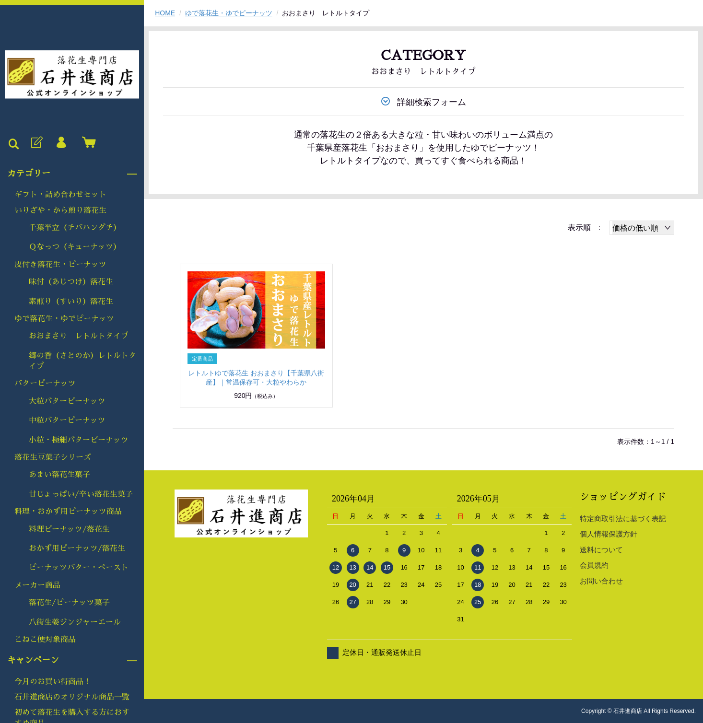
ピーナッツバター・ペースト (79, 567)
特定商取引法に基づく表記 (623, 518)
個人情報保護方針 (608, 534)
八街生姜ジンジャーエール (75, 622)
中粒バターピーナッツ (67, 420)
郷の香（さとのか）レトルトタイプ (82, 361)
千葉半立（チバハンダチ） (75, 228)
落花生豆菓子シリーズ (52, 457)
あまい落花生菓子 (59, 474)
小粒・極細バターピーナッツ (79, 440)
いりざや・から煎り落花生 (60, 210)
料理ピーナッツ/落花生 (69, 529)
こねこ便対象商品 (45, 639)
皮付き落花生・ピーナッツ (60, 264)
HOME (165, 13)
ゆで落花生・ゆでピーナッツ (64, 319)
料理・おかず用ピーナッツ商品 (68, 511)
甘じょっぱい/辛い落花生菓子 (81, 494)
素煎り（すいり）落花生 (71, 301)
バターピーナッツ (45, 383)
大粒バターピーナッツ (67, 401)
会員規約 (594, 565)
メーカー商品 (37, 585)
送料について (601, 550)
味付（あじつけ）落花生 (71, 282)
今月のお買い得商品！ (52, 682)
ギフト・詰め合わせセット (60, 194)
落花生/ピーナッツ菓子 (69, 602)
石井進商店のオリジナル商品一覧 (71, 697)
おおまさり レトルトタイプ (79, 336)
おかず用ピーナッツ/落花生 (77, 548)
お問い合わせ (601, 581)
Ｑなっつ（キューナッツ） (75, 247)
